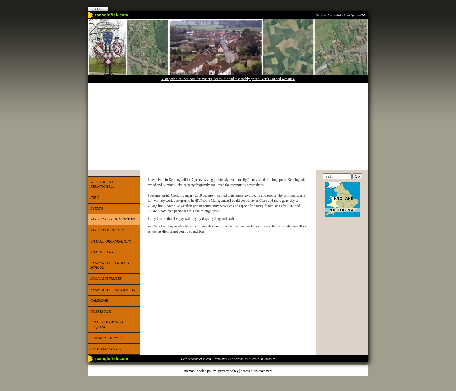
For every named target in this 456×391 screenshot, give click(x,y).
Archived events (105, 349)
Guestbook (100, 311)
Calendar (99, 300)
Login (97, 8)
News (94, 197)
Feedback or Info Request (106, 324)
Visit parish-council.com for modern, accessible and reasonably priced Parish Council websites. (228, 79)
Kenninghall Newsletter (113, 290)
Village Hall (102, 252)
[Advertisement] (228, 126)
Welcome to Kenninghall (102, 184)
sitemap (189, 371)
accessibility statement (256, 371)
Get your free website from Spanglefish (341, 15)
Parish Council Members (112, 219)
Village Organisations (110, 241)
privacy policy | (229, 371)
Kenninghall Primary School (109, 265)
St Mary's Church (106, 338)
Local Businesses (106, 279)
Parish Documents (107, 230)
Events (96, 208)
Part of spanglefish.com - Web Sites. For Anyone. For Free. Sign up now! (228, 358)
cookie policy (206, 371)
